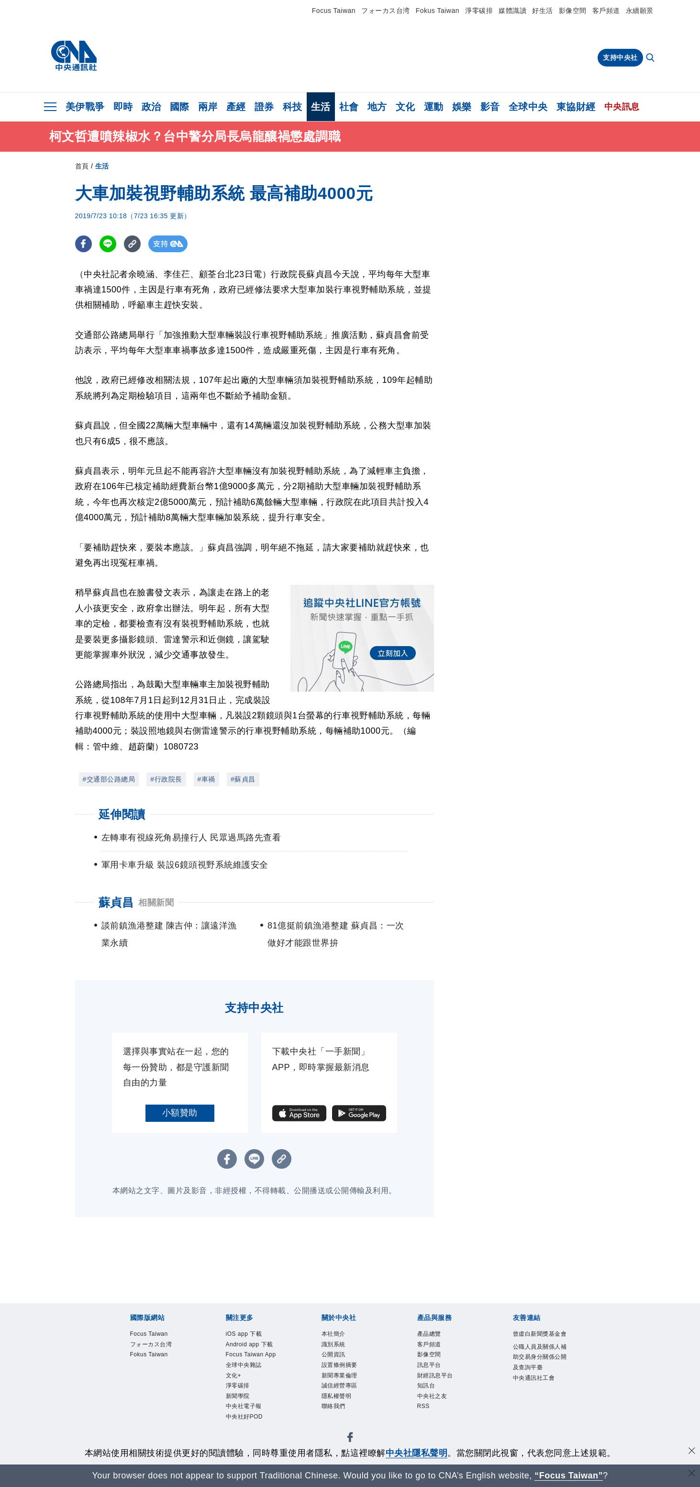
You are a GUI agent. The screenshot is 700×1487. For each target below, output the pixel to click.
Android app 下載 (252, 1345)
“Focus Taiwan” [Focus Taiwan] (568, 1475)
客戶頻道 (606, 10)
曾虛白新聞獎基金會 (539, 1340)
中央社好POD (246, 1423)
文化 (405, 106)
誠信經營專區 (341, 1390)
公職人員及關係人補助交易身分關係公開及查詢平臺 (539, 1369)
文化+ (234, 1379)
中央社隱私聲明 (417, 1453)
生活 (321, 106)
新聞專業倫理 (341, 1379)
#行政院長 (166, 779)
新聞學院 (239, 1401)
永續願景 (640, 10)
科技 (292, 106)
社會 (349, 106)
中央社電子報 (245, 1412)
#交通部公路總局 (109, 779)
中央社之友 (433, 1401)
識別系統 (334, 1345)
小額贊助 (180, 1113)
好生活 (542, 10)
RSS (424, 1412)
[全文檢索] (651, 58)
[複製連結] (132, 243)
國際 (179, 106)
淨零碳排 (479, 10)
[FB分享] (83, 243)
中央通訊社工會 (535, 1392)
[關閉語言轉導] (692, 1474)
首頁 (82, 166)
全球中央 (528, 106)
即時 (123, 106)
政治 (151, 106)
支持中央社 (620, 57)
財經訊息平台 (436, 1379)
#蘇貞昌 (243, 779)
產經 (236, 106)
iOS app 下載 (246, 1334)
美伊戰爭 (85, 106)
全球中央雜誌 (245, 1368)
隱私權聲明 (338, 1401)
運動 (434, 106)
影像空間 (573, 10)
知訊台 (427, 1390)
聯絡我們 (334, 1412)
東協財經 (576, 106)
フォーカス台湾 (385, 10)
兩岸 (208, 106)
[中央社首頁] (74, 56)
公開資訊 (334, 1357)
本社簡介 (334, 1334)
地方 (377, 106)
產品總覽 (430, 1334)
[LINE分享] (108, 243)
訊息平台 (430, 1368)
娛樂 (462, 106)
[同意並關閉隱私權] (692, 1452)
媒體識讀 (512, 10)
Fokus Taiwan (437, 10)
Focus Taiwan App (253, 1357)
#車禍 (206, 779)
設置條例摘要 (341, 1368)
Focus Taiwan (334, 10)
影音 (490, 106)
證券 (264, 106)
